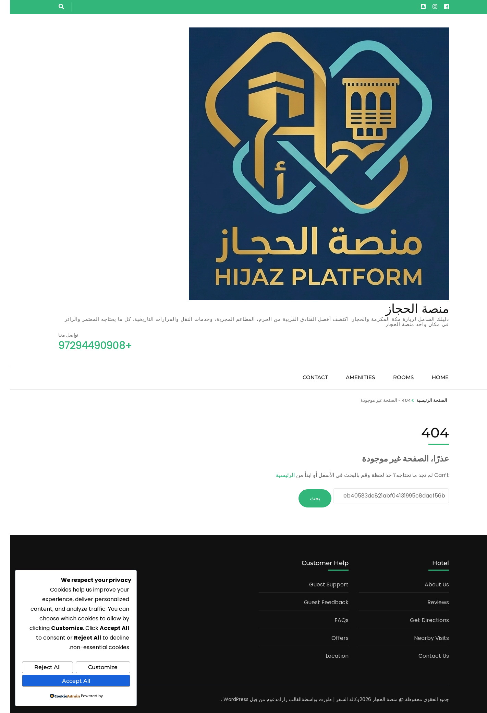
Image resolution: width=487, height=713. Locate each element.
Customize (93, 668)
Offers (330, 637)
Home (430, 377)
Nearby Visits (421, 637)
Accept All (66, 681)
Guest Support (319, 583)
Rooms (393, 377)
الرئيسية (275, 475)
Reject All (37, 668)
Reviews (428, 601)
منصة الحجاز (407, 308)
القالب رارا (281, 698)
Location (327, 655)
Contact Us (424, 655)
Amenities (350, 377)
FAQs (332, 619)
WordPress (226, 698)
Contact (305, 377)
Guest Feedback (316, 601)
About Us (427, 583)
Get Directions (419, 619)
